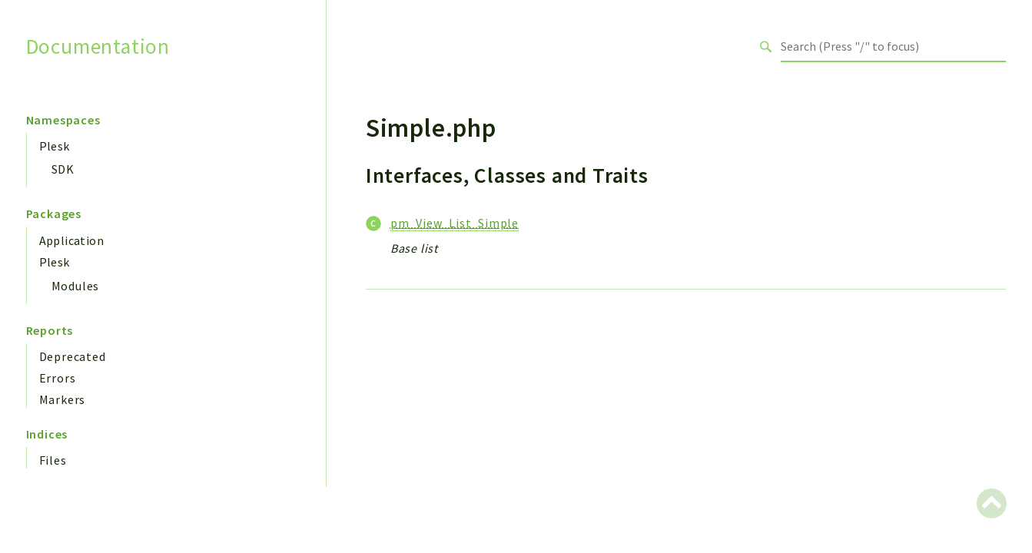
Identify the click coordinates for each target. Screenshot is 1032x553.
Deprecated (72, 356)
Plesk (54, 146)
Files (53, 460)
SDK (63, 169)
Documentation (98, 46)
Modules (75, 285)
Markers (62, 399)
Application (71, 240)
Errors (57, 378)
